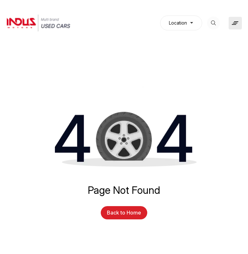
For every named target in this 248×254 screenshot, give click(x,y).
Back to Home (124, 212)
